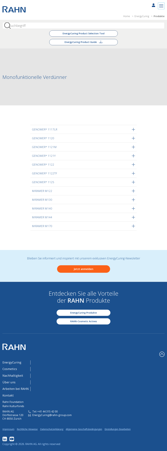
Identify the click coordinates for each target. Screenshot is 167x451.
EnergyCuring (142, 16)
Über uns (8, 382)
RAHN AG (31, 444)
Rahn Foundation (12, 402)
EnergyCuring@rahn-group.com (50, 415)
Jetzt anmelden (83, 269)
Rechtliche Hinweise (27, 429)
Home (127, 16)
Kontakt (8, 395)
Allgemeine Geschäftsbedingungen (84, 429)
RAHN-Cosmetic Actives (83, 321)
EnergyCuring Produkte (83, 312)
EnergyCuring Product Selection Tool (84, 33)
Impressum (8, 429)
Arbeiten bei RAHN (15, 389)
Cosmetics (9, 369)
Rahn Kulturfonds (13, 406)
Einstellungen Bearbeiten (118, 429)
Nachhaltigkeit (12, 375)
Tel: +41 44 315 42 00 (43, 411)
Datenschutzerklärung (51, 429)
